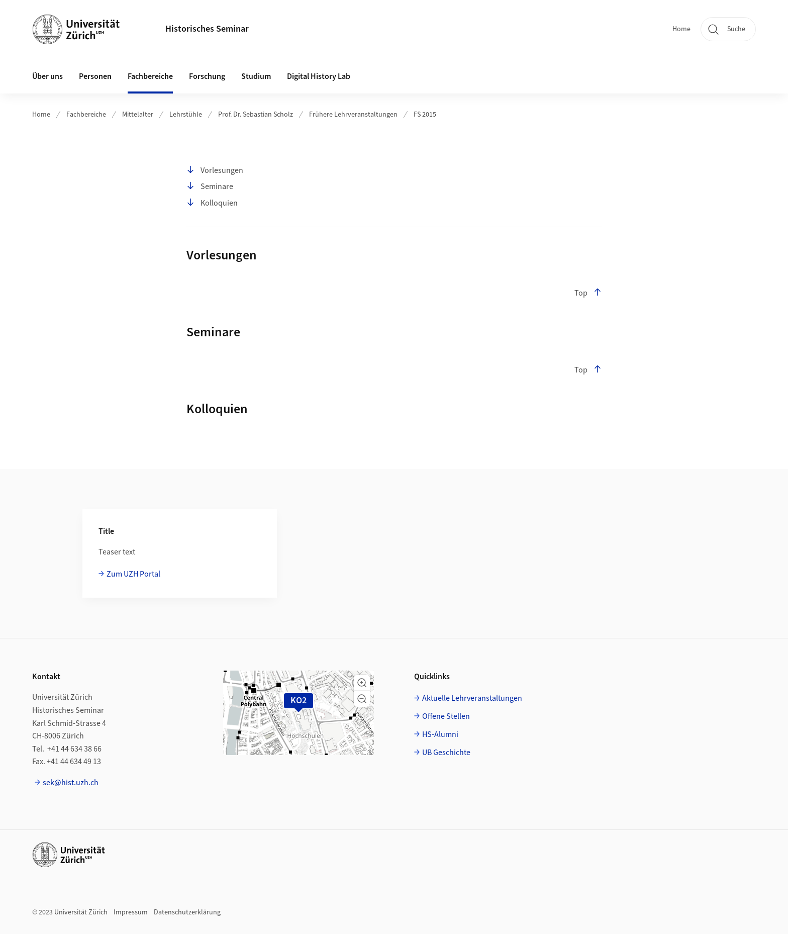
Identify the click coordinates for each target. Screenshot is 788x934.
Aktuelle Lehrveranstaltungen (472, 698)
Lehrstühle (185, 115)
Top (588, 293)
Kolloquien (212, 203)
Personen (95, 76)
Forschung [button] (207, 76)
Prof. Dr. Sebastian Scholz (255, 115)
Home (681, 29)
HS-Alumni (440, 734)
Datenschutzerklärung (187, 912)
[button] (362, 683)
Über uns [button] (47, 76)
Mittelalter (137, 115)
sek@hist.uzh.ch (70, 782)
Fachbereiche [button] (150, 76)
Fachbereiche (86, 115)
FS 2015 (425, 115)
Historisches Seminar (207, 29)
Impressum (131, 912)
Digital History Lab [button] (318, 76)
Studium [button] (256, 76)
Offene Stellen (446, 716)
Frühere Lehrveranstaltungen (353, 115)
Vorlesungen (214, 170)
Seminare (209, 186)
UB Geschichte (446, 752)
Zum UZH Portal (133, 574)
